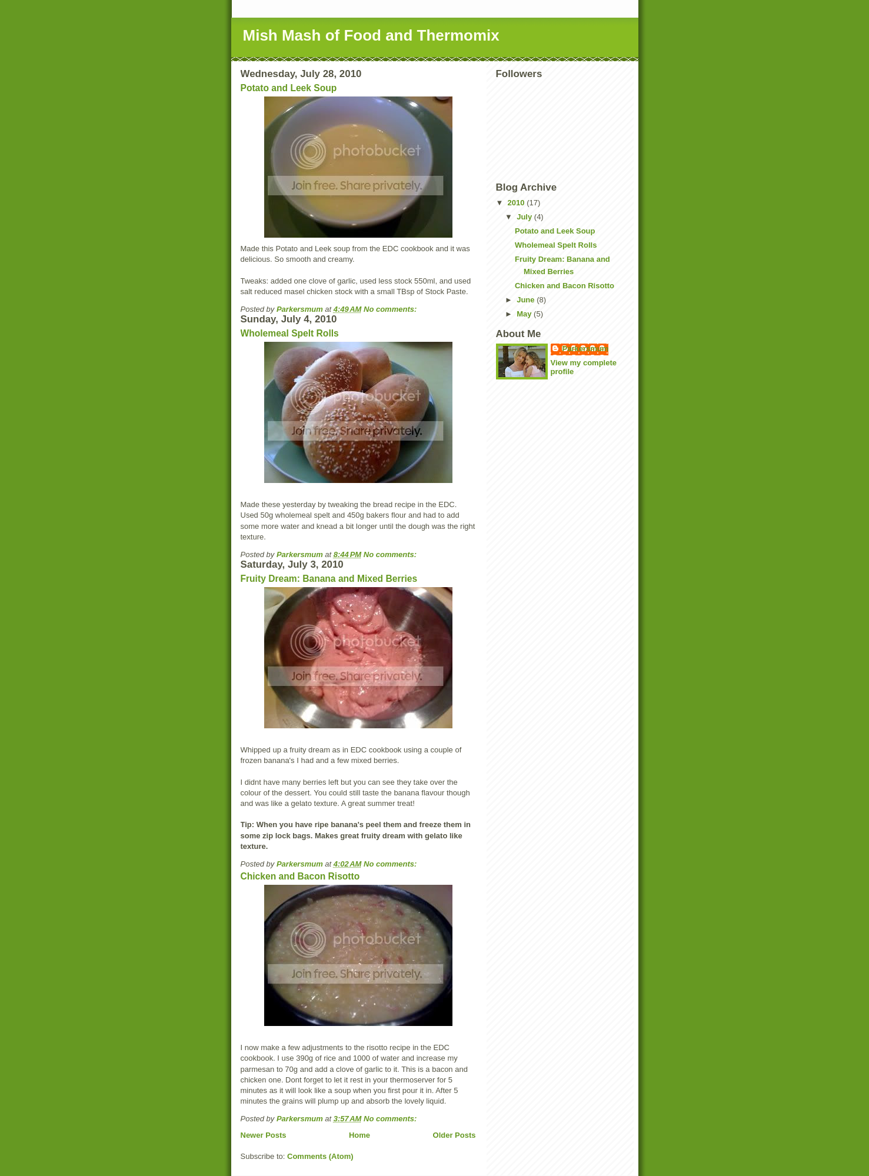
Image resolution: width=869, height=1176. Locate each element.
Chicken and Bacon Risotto (300, 876)
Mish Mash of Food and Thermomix (371, 35)
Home (359, 1135)
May (525, 313)
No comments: (391, 309)
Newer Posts (264, 1135)
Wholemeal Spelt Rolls (290, 333)
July (525, 216)
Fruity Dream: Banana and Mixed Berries (329, 579)
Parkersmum (585, 348)
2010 (517, 202)
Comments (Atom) (320, 1156)
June (527, 299)
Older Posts (454, 1135)
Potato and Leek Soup (289, 88)
